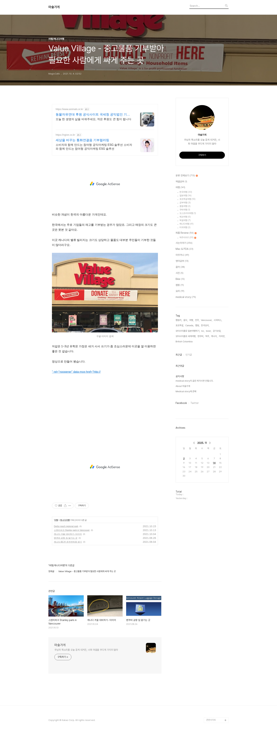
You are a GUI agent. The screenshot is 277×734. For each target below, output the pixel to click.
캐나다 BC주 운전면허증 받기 (68, 542)
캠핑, (197, 325)
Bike (180, 279)
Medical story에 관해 (186, 391)
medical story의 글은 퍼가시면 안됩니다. (194, 380)
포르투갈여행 (187, 199)
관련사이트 (211, 720)
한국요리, (205, 325)
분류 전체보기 (187, 175)
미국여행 (184, 227)
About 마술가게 (183, 386)
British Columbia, (184, 341)
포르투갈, (180, 325)
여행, (191, 320)
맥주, (207, 336)
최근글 (179, 354)
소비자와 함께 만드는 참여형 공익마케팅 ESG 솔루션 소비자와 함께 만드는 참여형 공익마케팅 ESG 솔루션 (94, 146)
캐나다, (214, 336)
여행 (56, 520)
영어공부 (182, 261)
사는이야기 (184, 243)
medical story (186, 297)
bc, (203, 331)
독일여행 (185, 220)
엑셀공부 (181, 181)
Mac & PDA (184, 249)
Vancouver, (206, 320)
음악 (180, 267)
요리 (180, 291)
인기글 (188, 354)
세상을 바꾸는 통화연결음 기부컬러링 (82, 140)
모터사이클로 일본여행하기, (188, 331)
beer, (208, 331)
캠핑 (180, 285)
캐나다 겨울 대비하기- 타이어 (68, 534)
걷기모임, (217, 331)
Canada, (189, 325)
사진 (179, 273)
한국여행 (185, 192)
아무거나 (182, 255)
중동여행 (184, 206)
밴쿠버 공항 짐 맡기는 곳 (65, 538)
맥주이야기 (187, 237)
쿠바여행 (184, 209)
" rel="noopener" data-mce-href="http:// (76, 371)
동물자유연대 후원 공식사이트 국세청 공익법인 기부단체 (93, 115)
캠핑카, (179, 320)
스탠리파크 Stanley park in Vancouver (72, 530)
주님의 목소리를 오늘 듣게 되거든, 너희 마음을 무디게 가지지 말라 (86, 649)
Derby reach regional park (66, 526)
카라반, (222, 336)
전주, (197, 320)
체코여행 (185, 216)
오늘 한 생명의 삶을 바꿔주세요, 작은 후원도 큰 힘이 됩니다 (93, 119)
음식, (185, 320)
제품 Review (186, 233)
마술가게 (54, 7)
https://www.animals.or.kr (69, 109)
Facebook (181, 403)
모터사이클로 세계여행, (186, 336)
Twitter (194, 403)
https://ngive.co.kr (65, 134)
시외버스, (218, 320)
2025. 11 (202, 443)
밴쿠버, (201, 336)
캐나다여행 (65, 520)
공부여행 (185, 202)
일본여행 (185, 195)
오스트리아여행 (187, 213)
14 (214, 463)
